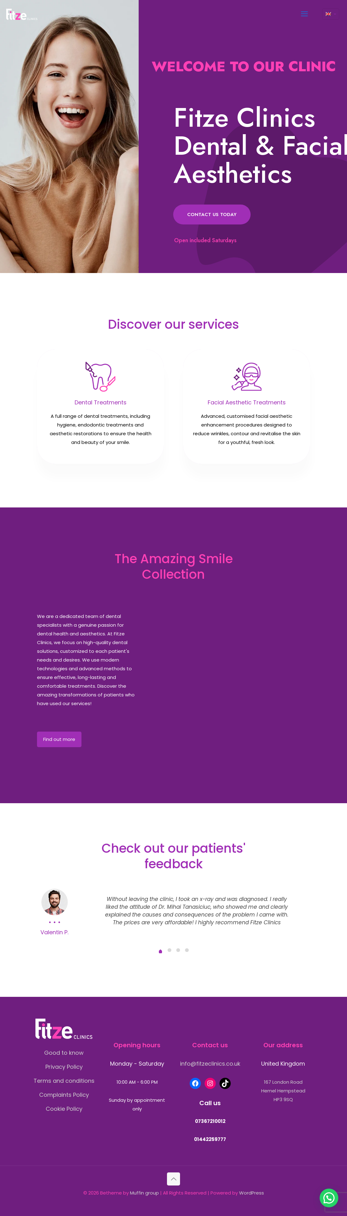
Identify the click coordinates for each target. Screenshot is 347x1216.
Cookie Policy (64, 1109)
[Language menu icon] (330, 14)
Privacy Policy (64, 1067)
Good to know (64, 1053)
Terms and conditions (64, 1081)
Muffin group (144, 1193)
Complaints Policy (64, 1095)
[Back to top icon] (173, 1178)
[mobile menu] (304, 14)
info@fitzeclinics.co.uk (210, 1064)
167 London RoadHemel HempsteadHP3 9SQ (283, 1091)
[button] (329, 1198)
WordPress (251, 1193)
